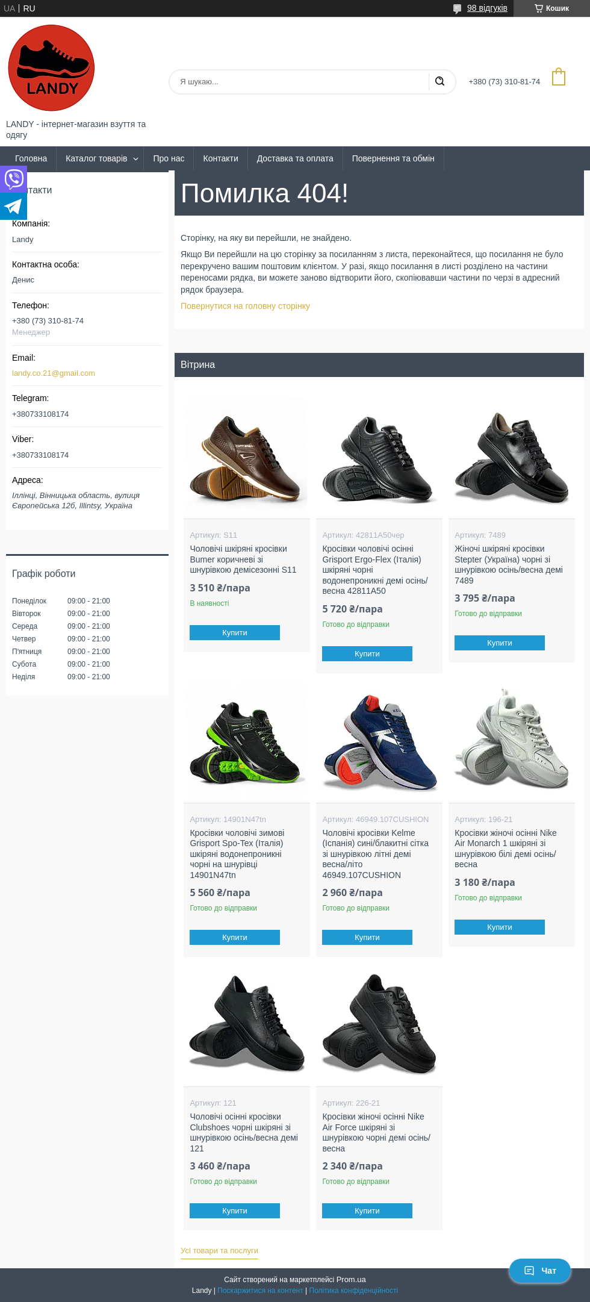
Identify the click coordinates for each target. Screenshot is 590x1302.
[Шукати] (439, 81)
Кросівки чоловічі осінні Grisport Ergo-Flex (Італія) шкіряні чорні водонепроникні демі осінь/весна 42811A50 (374, 570)
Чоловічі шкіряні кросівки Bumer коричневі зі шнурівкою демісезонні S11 (243, 559)
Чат (540, 1270)
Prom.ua (351, 1279)
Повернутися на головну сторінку (245, 306)
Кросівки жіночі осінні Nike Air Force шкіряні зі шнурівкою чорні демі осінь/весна (376, 1132)
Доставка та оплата (295, 158)
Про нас (168, 158)
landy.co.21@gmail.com (53, 373)
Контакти (220, 158)
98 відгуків (487, 8)
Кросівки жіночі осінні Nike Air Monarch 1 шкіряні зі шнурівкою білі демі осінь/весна (505, 849)
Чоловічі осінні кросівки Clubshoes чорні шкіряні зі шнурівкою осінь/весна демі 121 (244, 1132)
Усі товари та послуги (219, 1250)
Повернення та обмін (393, 158)
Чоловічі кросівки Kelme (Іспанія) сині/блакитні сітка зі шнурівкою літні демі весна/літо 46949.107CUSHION (375, 854)
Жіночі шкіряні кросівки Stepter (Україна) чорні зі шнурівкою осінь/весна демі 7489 (509, 564)
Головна (31, 158)
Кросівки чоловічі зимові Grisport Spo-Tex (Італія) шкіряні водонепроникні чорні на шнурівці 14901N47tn (237, 854)
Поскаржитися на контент (260, 1290)
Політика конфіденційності (354, 1290)
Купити (235, 632)
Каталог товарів (96, 158)
